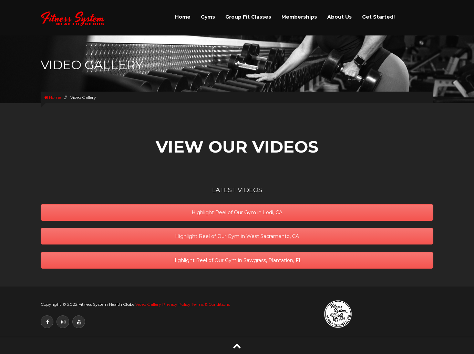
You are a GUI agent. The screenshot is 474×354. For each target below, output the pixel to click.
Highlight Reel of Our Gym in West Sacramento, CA (237, 236)
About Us (339, 17)
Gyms (208, 17)
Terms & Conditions (211, 304)
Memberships (299, 17)
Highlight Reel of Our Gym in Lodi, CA (237, 212)
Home (182, 17)
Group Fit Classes (248, 17)
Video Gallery (148, 304)
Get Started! (378, 17)
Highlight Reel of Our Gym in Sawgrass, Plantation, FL (237, 260)
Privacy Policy (176, 304)
